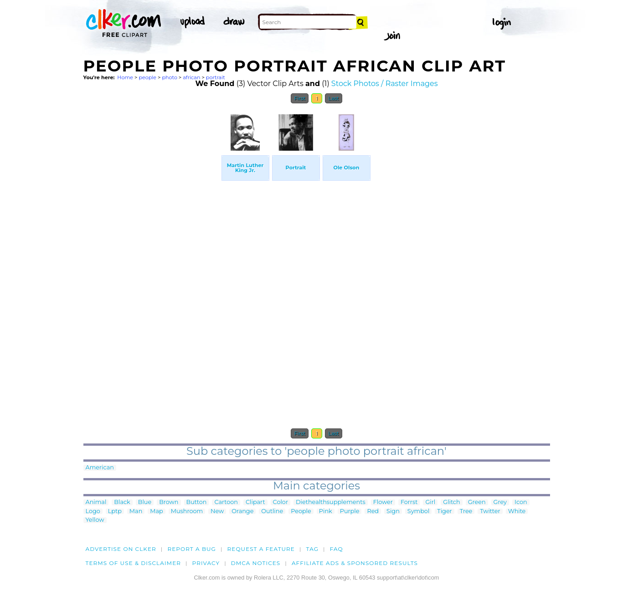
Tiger (444, 511)
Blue (144, 502)
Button (196, 502)
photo (169, 77)
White (517, 511)
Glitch (451, 502)
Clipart (255, 502)
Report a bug (191, 548)
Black (122, 502)
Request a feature (261, 548)
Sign (393, 511)
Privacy (206, 563)
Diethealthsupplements (330, 502)
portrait (215, 77)
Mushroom (187, 511)
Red (373, 511)
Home (125, 77)
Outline (272, 511)
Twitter (490, 511)
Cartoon (226, 502)
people (147, 77)
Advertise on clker (121, 548)
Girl (430, 502)
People (301, 511)
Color (280, 502)
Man (135, 511)
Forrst (409, 502)
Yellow (95, 520)
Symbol (418, 511)
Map (156, 511)
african (191, 77)
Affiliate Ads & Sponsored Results (355, 563)
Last (333, 98)
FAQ (336, 548)
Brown (168, 502)
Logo (93, 511)
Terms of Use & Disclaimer (133, 563)
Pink (325, 511)
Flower (383, 502)
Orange (242, 511)
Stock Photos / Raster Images (384, 83)
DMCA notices (256, 563)
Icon (521, 502)
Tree (466, 511)
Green (477, 502)
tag (312, 548)
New (217, 511)
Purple (350, 511)
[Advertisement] (151, 245)
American (100, 468)
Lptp (115, 511)
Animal (96, 502)
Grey (500, 502)
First (299, 98)
